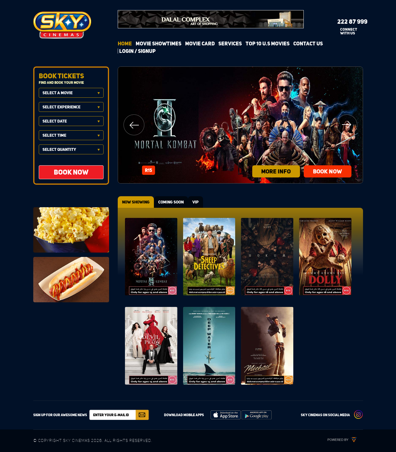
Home (125, 43)
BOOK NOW (327, 171)
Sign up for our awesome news (60, 415)
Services (230, 43)
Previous (134, 124)
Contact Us (308, 43)
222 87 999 (347, 21)
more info (276, 171)
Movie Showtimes (158, 43)
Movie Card (200, 43)
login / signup (137, 51)
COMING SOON (171, 202)
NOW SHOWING (136, 202)
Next (346, 124)
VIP (195, 202)
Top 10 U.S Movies (268, 43)
